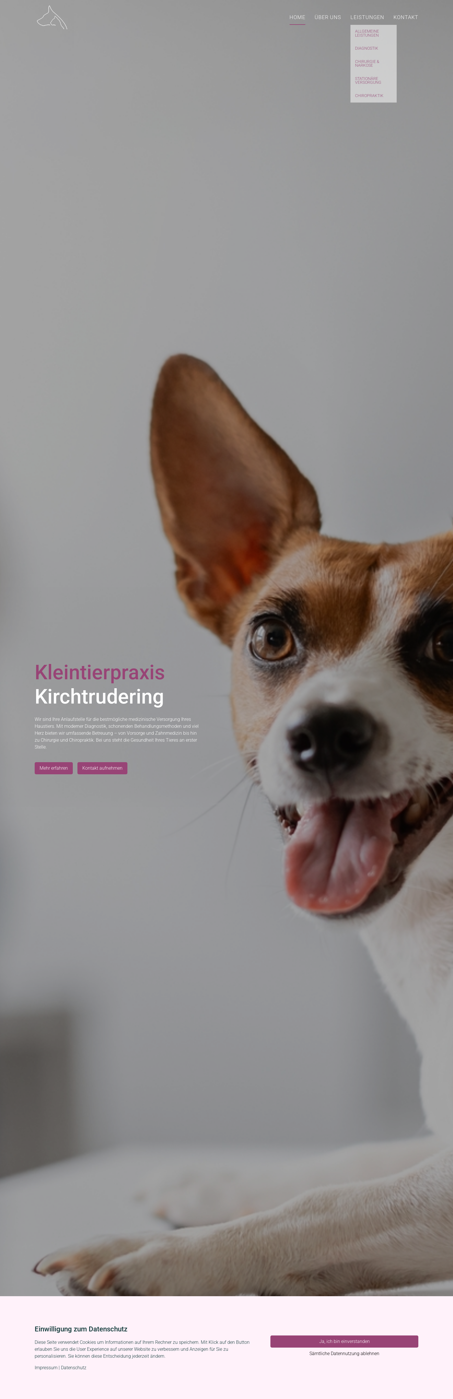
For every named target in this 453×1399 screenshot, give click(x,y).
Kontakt (405, 17)
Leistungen (367, 17)
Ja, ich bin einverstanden (344, 1341)
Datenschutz (73, 1367)
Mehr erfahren (54, 768)
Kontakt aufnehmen (102, 768)
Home (297, 17)
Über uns (328, 17)
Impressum (46, 1367)
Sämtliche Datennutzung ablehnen (344, 1353)
